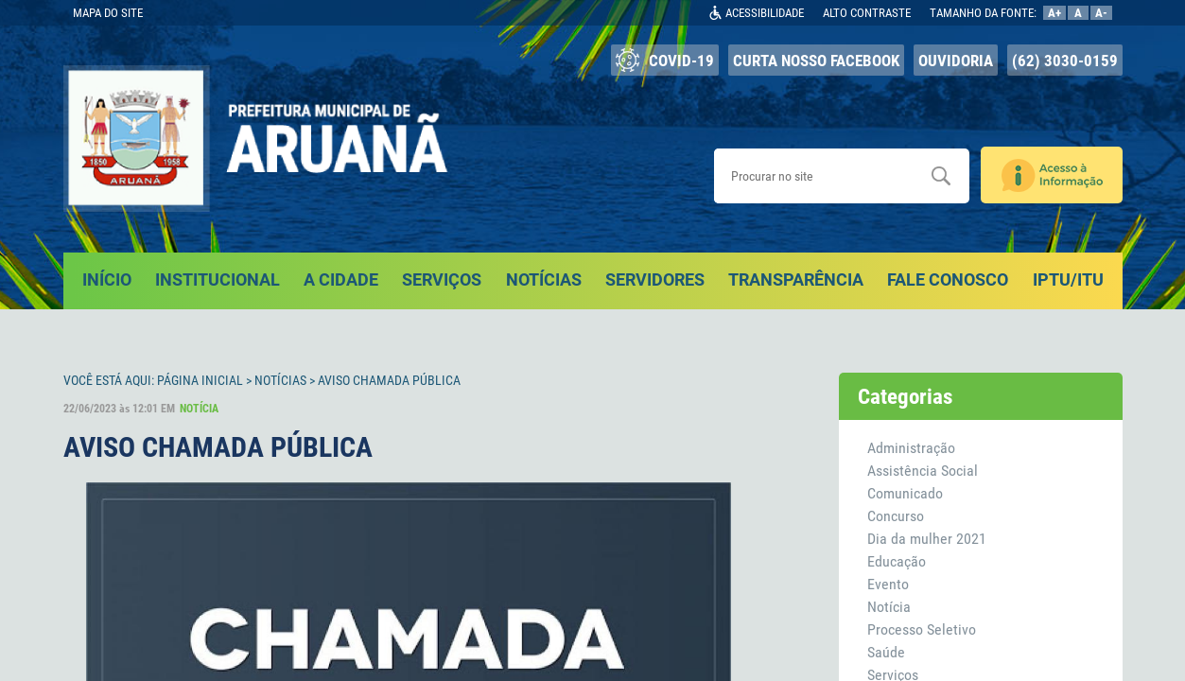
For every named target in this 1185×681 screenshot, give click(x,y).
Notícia (889, 607)
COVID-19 (665, 60)
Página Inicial (200, 380)
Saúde (886, 652)
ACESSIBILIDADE (764, 13)
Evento (888, 584)
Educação (896, 561)
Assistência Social (922, 471)
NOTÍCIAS (544, 279)
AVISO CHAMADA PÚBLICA (389, 380)
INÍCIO (106, 279)
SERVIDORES (655, 279)
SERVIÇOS (441, 279)
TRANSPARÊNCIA (795, 279)
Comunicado (905, 493)
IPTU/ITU (1068, 279)
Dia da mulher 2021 (926, 539)
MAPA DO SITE (108, 13)
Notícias (280, 380)
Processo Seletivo (921, 629)
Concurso (895, 516)
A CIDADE (341, 279)
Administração (911, 448)
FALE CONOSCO (947, 279)
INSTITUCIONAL (217, 279)
